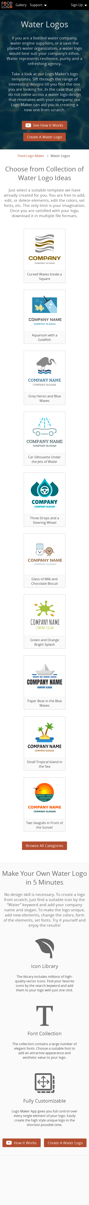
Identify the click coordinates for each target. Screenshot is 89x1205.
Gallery (21, 5)
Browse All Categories (44, 845)
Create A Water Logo (44, 136)
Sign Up (77, 5)
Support (36, 5)
